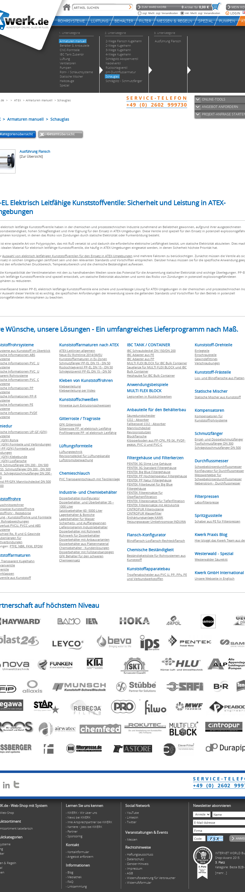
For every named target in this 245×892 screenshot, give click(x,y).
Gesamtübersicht (61, 134)
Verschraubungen (207, 363)
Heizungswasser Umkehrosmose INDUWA (156, 521)
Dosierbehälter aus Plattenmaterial (84, 544)
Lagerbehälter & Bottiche (77, 515)
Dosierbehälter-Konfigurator (79, 498)
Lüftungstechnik (70, 452)
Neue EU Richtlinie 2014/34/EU (80, 355)
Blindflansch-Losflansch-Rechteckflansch (156, 541)
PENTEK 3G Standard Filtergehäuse (151, 468)
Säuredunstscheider (141, 415)
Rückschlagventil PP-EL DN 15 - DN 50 (86, 367)
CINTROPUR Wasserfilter (144, 513)
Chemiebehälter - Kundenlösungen (84, 548)
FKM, (30, 546)
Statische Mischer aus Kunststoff (218, 397)
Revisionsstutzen (139, 432)
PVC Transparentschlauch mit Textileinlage (89, 479)
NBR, (22, 546)
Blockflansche (137, 436)
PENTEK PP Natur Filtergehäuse (149, 480)
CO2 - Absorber (138, 420)
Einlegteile (202, 351)
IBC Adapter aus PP (140, 359)
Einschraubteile (206, 355)
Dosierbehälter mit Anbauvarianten (84, 539)
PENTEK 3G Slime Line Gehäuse (149, 463)
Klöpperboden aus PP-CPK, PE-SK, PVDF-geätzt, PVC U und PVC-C (156, 442)
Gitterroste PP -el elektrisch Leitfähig (85, 428)
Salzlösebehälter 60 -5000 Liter (80, 510)
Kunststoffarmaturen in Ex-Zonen (83, 359)
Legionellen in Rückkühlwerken (149, 396)
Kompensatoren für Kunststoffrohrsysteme (211, 418)
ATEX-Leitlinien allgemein (77, 351)
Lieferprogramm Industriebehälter (83, 527)
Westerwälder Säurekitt (211, 559)
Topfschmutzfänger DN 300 (214, 443)
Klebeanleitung (70, 386)
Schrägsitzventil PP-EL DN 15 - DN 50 (85, 371)
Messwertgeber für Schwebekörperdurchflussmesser (218, 477)
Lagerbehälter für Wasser (77, 519)
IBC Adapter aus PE (140, 355)
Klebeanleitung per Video (77, 390)
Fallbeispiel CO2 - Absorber (146, 424)
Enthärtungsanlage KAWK (145, 517)
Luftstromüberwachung (76, 460)
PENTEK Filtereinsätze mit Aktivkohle (153, 505)
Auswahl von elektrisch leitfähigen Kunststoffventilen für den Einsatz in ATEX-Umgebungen (67, 256)
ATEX (17, 100)
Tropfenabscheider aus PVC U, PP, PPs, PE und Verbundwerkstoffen (157, 576)
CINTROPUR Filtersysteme (145, 509)
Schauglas (64, 100)
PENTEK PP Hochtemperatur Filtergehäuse (157, 476)
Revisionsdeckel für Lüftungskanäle (84, 456)
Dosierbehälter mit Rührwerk (79, 531)
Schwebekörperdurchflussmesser (218, 467)
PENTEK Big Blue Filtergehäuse (148, 472)
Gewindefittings (206, 359)
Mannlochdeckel (138, 428)
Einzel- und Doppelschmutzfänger (219, 439)
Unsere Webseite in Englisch (214, 578)
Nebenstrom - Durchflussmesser (217, 483)
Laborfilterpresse (207, 502)
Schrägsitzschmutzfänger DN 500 (218, 447)
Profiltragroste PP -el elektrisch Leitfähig (87, 433)
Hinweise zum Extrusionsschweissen (85, 405)
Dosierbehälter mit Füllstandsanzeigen (86, 552)
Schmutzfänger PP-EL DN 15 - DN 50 (84, 363)
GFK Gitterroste (70, 424)
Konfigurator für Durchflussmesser (219, 471)
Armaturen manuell (39, 100)
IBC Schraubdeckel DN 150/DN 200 (151, 351)
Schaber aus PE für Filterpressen (217, 521)
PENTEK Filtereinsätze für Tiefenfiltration (156, 501)
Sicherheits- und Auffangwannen (82, 523)
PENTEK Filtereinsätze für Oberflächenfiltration (145, 494)
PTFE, (14, 546)
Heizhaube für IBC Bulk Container (151, 375)
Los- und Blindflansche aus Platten (219, 378)
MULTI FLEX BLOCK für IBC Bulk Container (157, 363)
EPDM (38, 546)
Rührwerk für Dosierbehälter (79, 535)
